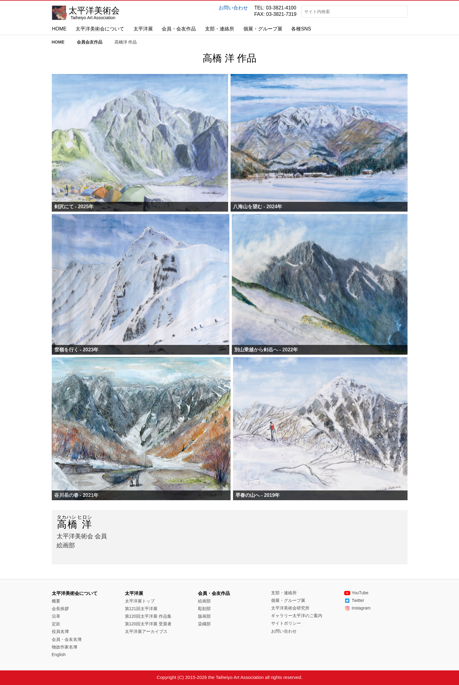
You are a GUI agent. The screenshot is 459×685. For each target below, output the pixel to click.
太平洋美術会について (100, 28)
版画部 (204, 616)
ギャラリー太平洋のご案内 (296, 615)
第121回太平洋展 (141, 608)
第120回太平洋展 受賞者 (148, 623)
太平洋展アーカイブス (146, 631)
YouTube (356, 592)
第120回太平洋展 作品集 (148, 616)
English (59, 654)
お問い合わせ (233, 7)
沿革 (56, 616)
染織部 (204, 623)
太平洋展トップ (140, 601)
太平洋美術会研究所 (290, 608)
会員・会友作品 (179, 28)
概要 (56, 601)
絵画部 (204, 601)
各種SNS (301, 28)
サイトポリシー (286, 623)
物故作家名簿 (64, 647)
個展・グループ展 (262, 28)
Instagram (357, 608)
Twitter (354, 600)
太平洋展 (143, 28)
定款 (56, 623)
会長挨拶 (60, 608)
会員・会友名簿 (67, 639)
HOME (59, 28)
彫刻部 (204, 608)
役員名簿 (60, 631)
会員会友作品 (89, 42)
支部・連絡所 (219, 28)
